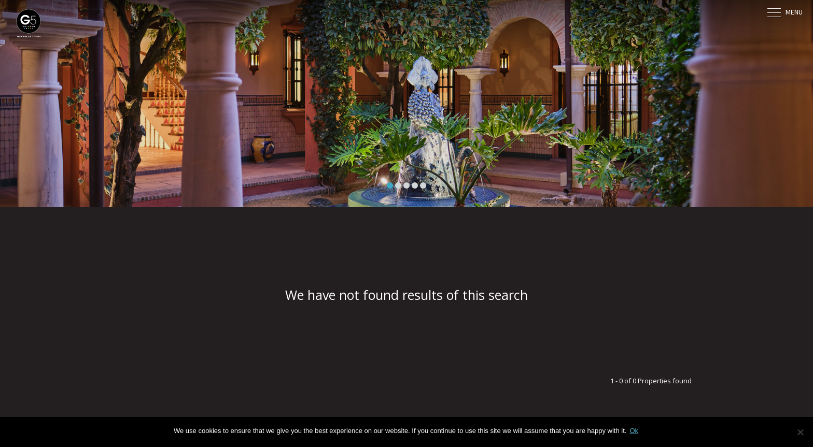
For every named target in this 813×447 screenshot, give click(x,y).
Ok (633, 431)
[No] (800, 432)
